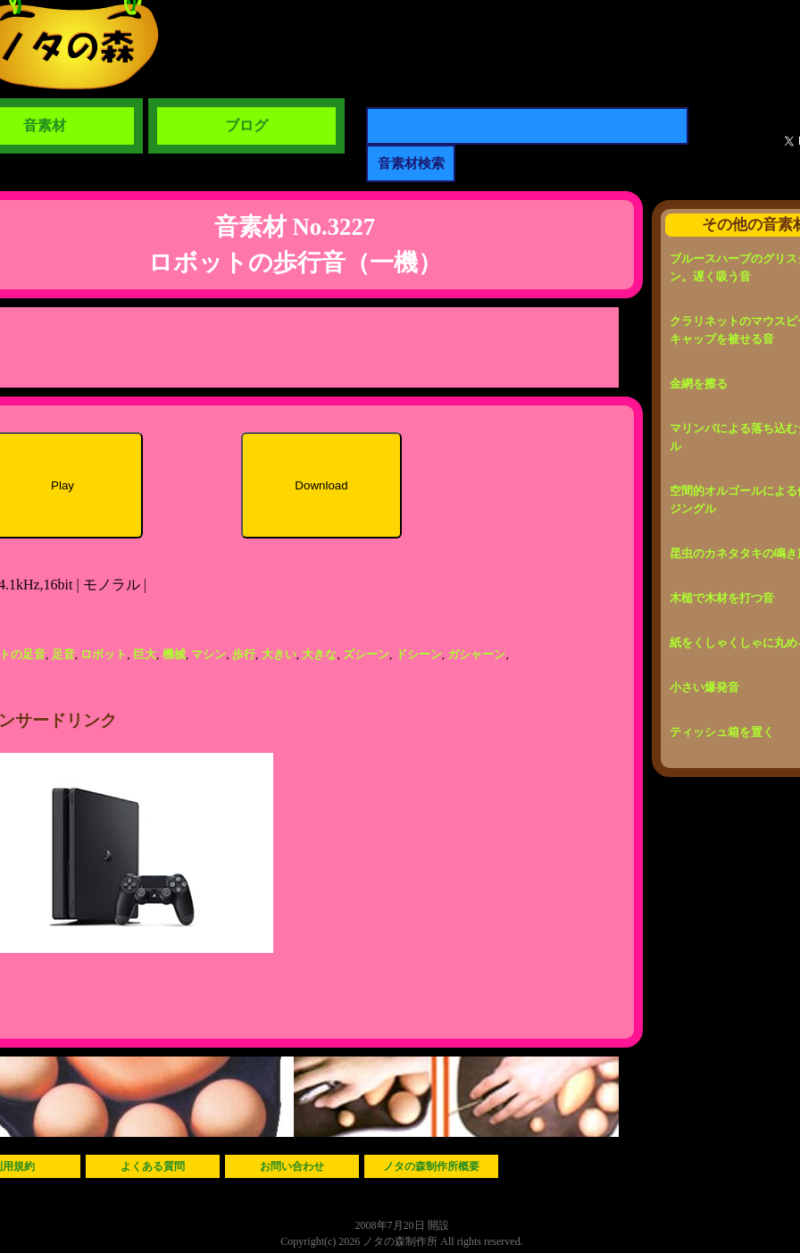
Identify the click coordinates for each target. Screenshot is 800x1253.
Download (321, 485)
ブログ (246, 125)
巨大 (144, 654)
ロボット (103, 654)
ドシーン (419, 654)
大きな (319, 654)
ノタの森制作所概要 (431, 1166)
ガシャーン (476, 654)
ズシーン (366, 654)
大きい (279, 654)
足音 (63, 654)
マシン (208, 654)
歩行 (243, 654)
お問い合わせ (292, 1166)
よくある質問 (153, 1166)
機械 (174, 654)
